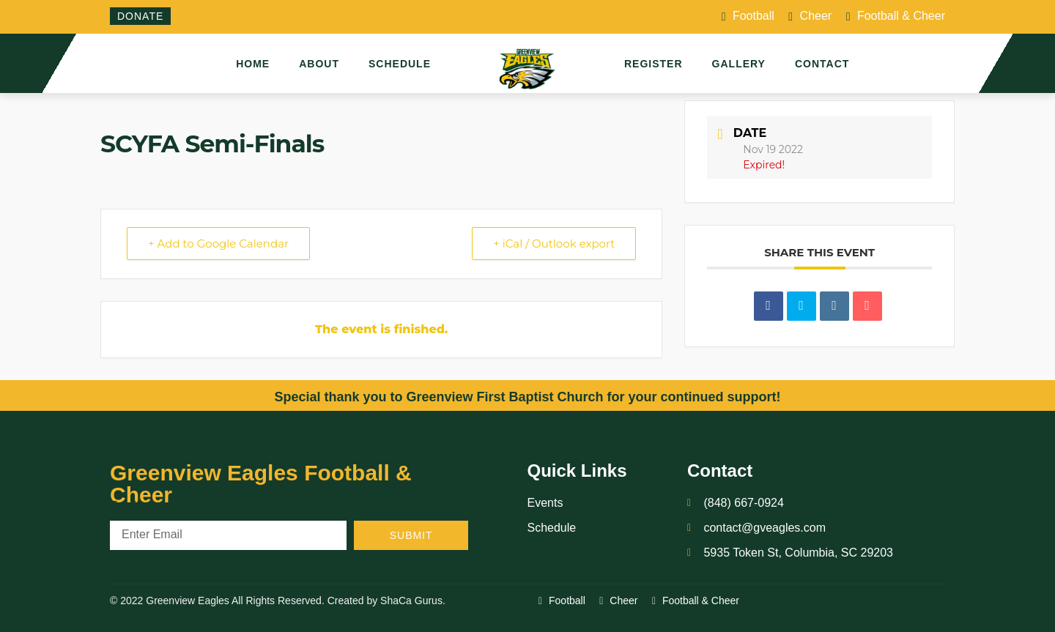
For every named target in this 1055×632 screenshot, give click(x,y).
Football (748, 17)
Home (253, 64)
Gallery (739, 64)
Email (124, 505)
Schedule (400, 64)
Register (653, 64)
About (319, 64)
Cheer (810, 17)
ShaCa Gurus (411, 600)
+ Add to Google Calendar (218, 243)
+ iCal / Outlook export (554, 243)
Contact (822, 64)
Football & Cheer (895, 17)
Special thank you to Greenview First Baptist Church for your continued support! (527, 397)
